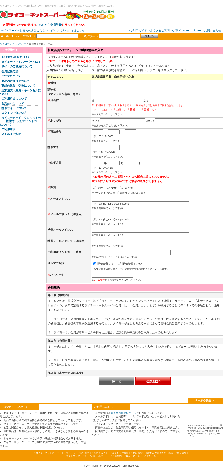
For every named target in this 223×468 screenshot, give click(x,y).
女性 (112, 188)
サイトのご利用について (16, 66)
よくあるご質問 (11, 134)
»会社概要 (83, 453)
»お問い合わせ (212, 30)
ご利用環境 (8, 129)
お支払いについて (12, 103)
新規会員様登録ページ (123, 412)
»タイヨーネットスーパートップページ (55, 453)
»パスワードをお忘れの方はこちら (23, 30)
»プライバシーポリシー (186, 30)
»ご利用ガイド (137, 30)
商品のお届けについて (15, 81)
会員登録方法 (9, 71)
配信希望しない (130, 263)
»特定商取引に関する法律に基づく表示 (152, 453)
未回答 (126, 188)
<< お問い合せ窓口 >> (15, 57)
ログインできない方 (14, 113)
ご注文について (11, 76)
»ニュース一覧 (132, 456)
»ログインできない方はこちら (65, 30)
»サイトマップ (72, 456)
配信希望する (103, 263)
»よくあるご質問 (159, 30)
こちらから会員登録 (49, 25)
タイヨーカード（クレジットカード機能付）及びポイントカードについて (21, 121)
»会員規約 (116, 456)
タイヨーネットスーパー (57, 14)
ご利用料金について (14, 98)
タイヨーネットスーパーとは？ (21, 61)
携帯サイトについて (14, 108)
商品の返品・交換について (18, 85)
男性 (98, 188)
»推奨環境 (181, 453)
